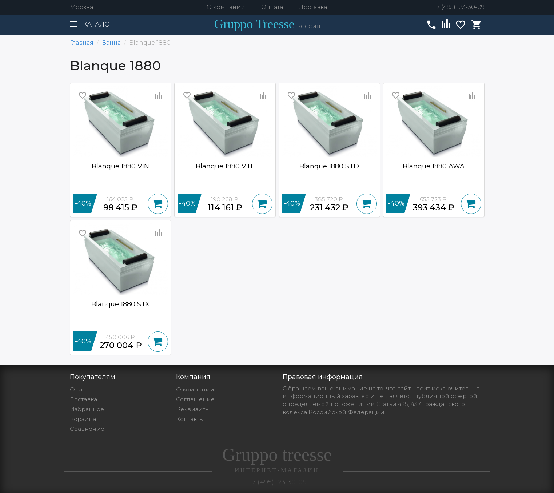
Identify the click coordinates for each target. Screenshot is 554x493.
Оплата (272, 7)
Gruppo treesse (277, 459)
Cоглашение (195, 399)
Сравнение (87, 428)
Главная (81, 42)
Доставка (313, 7)
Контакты (190, 419)
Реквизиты (193, 409)
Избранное (87, 409)
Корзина (83, 419)
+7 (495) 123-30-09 (459, 7)
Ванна (111, 42)
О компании (226, 7)
